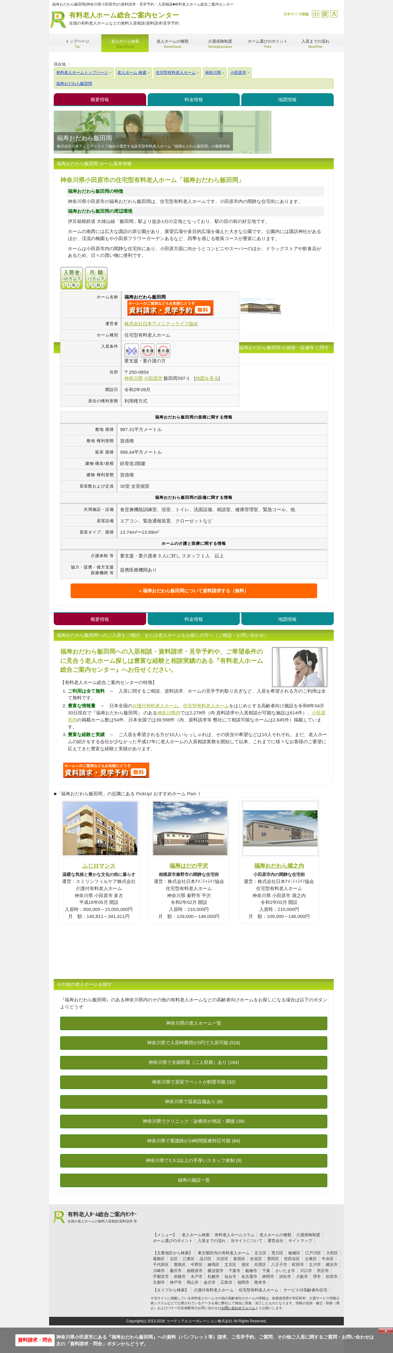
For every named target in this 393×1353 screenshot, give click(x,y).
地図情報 (287, 99)
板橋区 (294, 1253)
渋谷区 (222, 1258)
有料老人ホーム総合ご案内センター (124, 18)
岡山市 (193, 1282)
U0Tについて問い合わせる (106, 770)
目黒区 (260, 1264)
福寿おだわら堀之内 (279, 865)
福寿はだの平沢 (188, 865)
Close (385, 1331)
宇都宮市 (161, 1276)
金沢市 (210, 1282)
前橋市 (180, 1276)
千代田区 (161, 1264)
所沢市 (323, 1270)
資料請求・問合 (35, 1340)
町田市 (298, 1264)
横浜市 (332, 1264)
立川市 (315, 1264)
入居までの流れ (212, 1240)
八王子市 (279, 1264)
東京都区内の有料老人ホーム (224, 1253)
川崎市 (159, 1270)
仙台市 (230, 1276)
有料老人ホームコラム (235, 1235)
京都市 (159, 1282)
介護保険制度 (308, 1235)
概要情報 (100, 99)
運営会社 (275, 1240)
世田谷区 (292, 1258)
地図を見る (207, 378)
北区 (174, 1258)
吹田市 (332, 1276)
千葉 (266, 1270)
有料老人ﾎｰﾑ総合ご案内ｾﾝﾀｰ (102, 1217)
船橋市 (251, 1270)
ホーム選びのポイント (173, 1240)
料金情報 (194, 99)
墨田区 (273, 1258)
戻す (325, 14)
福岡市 (243, 1282)
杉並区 (256, 1258)
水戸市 (197, 1276)
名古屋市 (249, 1276)
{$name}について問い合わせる (170, 307)
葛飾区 (159, 1258)
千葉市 (234, 1270)
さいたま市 (285, 1270)
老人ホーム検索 (196, 1235)
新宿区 (239, 1258)
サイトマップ (300, 1240)
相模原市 (195, 1270)
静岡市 (268, 1276)
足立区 (261, 1253)
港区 (245, 1264)
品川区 (206, 1258)
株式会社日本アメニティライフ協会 (161, 323)
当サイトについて (247, 1240)
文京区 (230, 1264)
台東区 (311, 1258)
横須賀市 (216, 1270)
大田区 (332, 1253)
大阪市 (302, 1276)
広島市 (226, 1282)
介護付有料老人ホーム (155, 705)
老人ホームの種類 (275, 1235)
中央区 (328, 1258)
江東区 (189, 1258)
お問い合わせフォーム (238, 1308)
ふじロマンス (98, 865)
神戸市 (176, 1282)
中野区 (197, 1264)
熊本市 (260, 1282)
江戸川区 (313, 1253)
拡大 (334, 14)
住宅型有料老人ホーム (206, 705)
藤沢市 (176, 1270)
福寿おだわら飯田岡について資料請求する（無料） (196, 590)
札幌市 (214, 1276)
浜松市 (285, 1276)
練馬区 (214, 1264)
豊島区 (180, 1264)
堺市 (317, 1276)
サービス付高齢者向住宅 (305, 1290)
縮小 (315, 14)
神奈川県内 (168, 712)
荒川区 (277, 1253)
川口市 (306, 1270)
